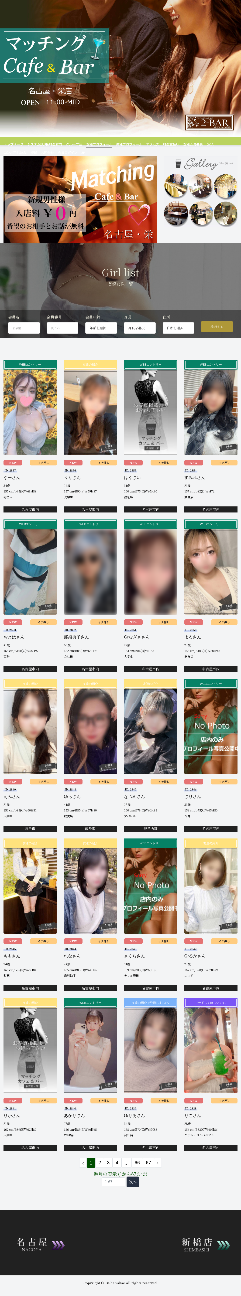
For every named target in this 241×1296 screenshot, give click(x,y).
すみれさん (194, 493)
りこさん (192, 1131)
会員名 (13, 333)
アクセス (143, 144)
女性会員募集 (181, 144)
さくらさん (134, 972)
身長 (127, 333)
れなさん (72, 972)
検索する (217, 342)
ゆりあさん (134, 1131)
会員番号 (54, 333)
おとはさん (13, 652)
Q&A (197, 144)
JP (55, 152)
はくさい (132, 493)
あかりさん (74, 1131)
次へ (133, 1198)
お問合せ (20, 152)
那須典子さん (76, 652)
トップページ (13, 144)
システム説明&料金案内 (42, 144)
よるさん (192, 652)
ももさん (11, 972)
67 (148, 1178)
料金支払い (161, 144)
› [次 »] (158, 1178)
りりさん (72, 493)
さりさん (192, 812)
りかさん (11, 1131)
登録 (7, 152)
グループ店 (69, 144)
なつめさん (134, 812)
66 (137, 1178)
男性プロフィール (121, 144)
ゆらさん (72, 812)
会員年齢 (92, 333)
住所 (166, 333)
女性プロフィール (93, 144)
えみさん (11, 812)
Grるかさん (195, 972)
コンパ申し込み (215, 144)
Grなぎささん (137, 652)
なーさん (11, 493)
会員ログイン (39, 152)
